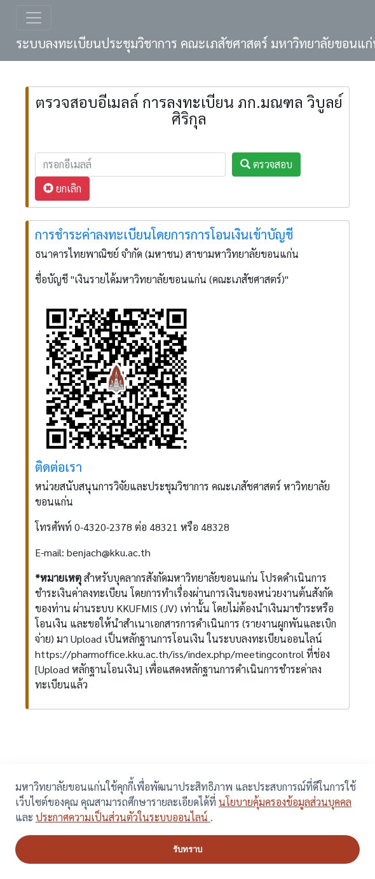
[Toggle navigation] (33, 17)
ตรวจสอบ (266, 164)
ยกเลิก (62, 188)
